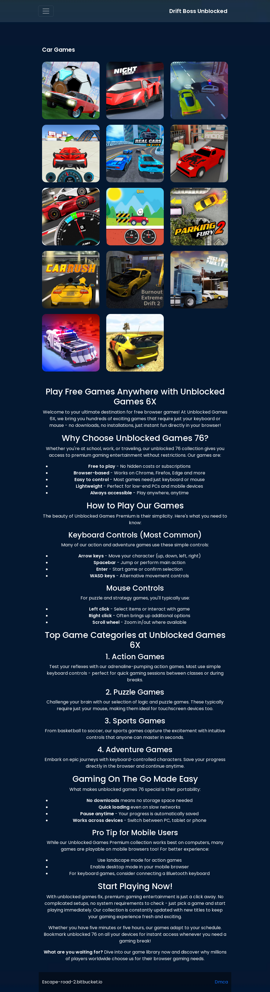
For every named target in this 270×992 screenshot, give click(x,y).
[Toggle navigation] (46, 11)
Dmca (221, 982)
